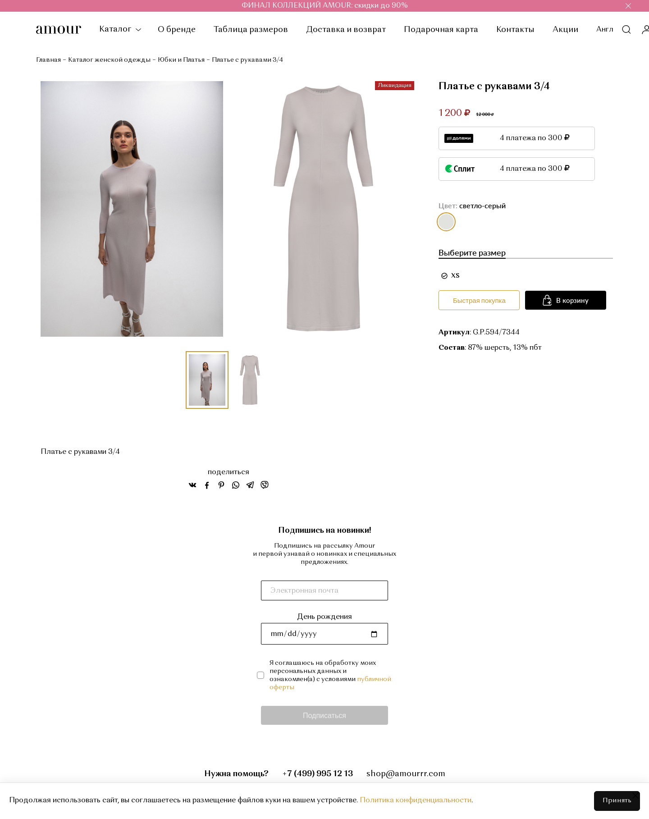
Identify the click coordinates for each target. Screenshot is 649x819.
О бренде (177, 30)
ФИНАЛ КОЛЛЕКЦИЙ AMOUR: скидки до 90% (325, 5)
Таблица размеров (251, 30)
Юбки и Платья (181, 60)
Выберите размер (472, 252)
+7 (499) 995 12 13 (317, 774)
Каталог (119, 29)
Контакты (515, 30)
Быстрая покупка (479, 300)
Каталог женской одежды (109, 60)
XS (455, 276)
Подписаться (324, 715)
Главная (48, 60)
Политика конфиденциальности (415, 800)
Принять (617, 800)
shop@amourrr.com (405, 774)
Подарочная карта (441, 30)
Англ (604, 29)
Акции (565, 30)
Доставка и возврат (346, 30)
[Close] (635, 795)
